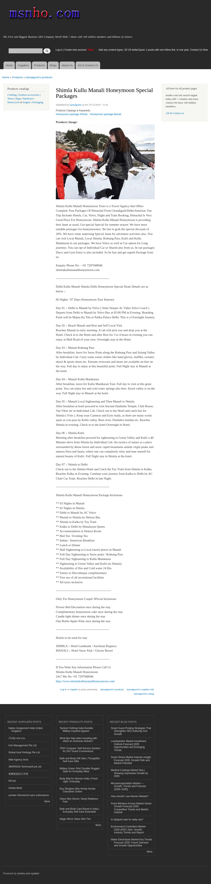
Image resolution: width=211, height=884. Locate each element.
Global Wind (15, 788)
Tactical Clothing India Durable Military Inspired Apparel (76, 729)
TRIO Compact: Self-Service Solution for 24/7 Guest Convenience (80, 750)
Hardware (28, 98)
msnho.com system (28, 873)
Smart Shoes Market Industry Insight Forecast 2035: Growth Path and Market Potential (131, 760)
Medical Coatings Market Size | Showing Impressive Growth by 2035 (129, 773)
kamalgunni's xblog (144, 694)
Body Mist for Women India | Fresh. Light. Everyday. (79, 780)
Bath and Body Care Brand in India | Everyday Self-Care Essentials (79, 810)
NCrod (12, 780)
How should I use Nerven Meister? (130, 796)
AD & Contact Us (88, 65)
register (74, 689)
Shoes (10, 98)
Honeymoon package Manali (105, 114)
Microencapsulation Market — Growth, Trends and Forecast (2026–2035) (128, 786)
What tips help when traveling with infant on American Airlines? (78, 740)
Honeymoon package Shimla (71, 114)
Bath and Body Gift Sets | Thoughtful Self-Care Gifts (80, 760)
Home (9, 65)
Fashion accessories (29, 94)
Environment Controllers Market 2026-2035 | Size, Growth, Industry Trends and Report (128, 829)
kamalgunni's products (39, 77)
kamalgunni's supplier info (140, 689)
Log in (59, 49)
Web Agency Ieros (18, 759)
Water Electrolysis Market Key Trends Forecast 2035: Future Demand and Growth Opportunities (131, 842)
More (47, 801)
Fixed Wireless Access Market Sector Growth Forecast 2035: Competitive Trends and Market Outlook (131, 808)
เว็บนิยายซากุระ (16, 738)
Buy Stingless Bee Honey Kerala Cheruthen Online (77, 790)
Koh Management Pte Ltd (22, 745)
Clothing (12, 94)
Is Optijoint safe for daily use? (127, 819)
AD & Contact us (175, 113)
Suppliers (23, 65)
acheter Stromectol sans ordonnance (28, 795)
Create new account (75, 49)
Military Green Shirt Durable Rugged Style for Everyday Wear (80, 770)
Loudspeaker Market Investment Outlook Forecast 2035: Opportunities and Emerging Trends (128, 745)
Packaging (37, 102)
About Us (67, 65)
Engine (26, 102)
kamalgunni (75, 104)
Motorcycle (13, 102)
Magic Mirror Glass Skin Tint (75, 819)
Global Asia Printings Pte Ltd (24, 752)
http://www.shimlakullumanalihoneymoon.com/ (85, 681)
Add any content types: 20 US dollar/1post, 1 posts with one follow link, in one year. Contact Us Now (153, 49)
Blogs (53, 65)
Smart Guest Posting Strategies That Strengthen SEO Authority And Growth (131, 731)
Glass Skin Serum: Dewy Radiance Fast (79, 800)
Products (39, 65)
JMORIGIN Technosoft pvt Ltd (24, 766)
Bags (18, 98)
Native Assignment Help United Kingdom (25, 729)
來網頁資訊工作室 (18, 773)
